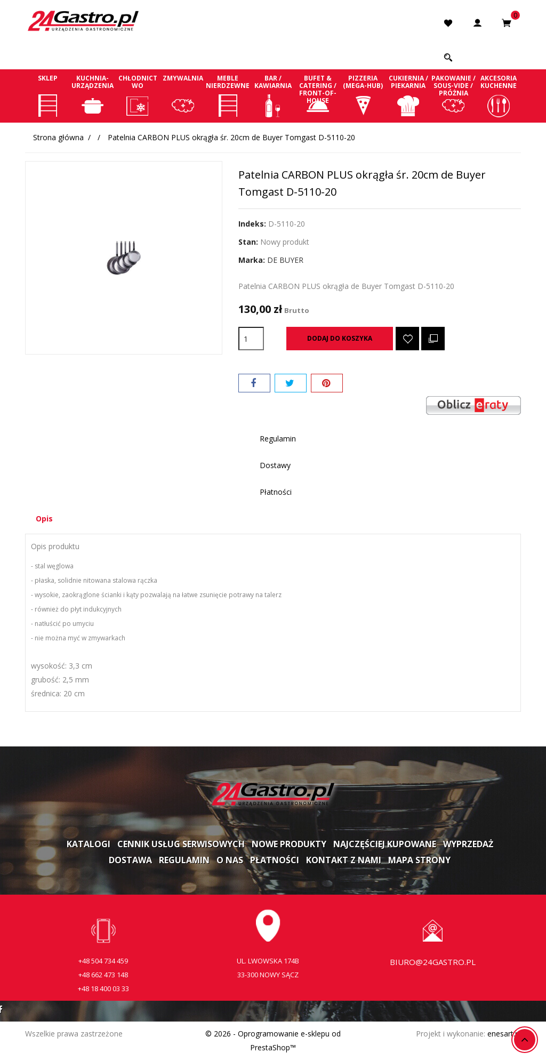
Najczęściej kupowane (384, 845)
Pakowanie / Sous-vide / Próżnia (453, 95)
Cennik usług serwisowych (181, 845)
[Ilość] (251, 338)
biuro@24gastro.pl (433, 963)
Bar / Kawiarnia (273, 95)
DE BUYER (285, 260)
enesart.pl (504, 1035)
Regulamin (184, 861)
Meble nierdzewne (228, 95)
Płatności (274, 861)
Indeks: (252, 224)
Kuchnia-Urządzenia (93, 95)
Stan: (248, 242)
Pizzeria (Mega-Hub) (363, 95)
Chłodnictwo (137, 95)
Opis (46, 519)
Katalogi (88, 845)
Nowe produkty (289, 845)
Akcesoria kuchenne (498, 95)
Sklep (47, 95)
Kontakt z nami (343, 861)
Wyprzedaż (468, 845)
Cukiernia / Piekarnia (408, 95)
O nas (229, 861)
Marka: (251, 260)
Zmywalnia (183, 95)
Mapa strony (419, 861)
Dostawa (130, 861)
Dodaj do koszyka (339, 338)
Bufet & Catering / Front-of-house (318, 95)
